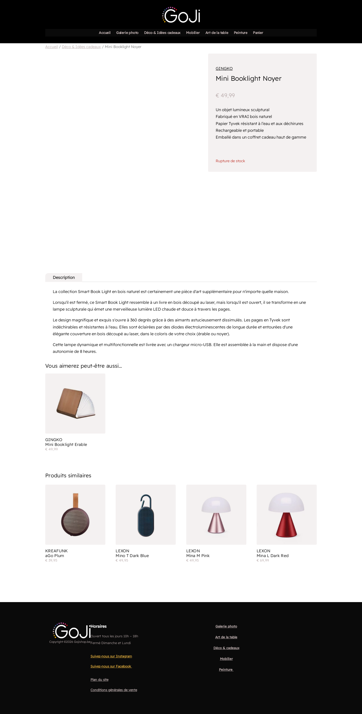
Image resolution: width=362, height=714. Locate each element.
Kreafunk (56, 551)
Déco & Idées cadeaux (162, 33)
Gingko (224, 68)
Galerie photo (127, 33)
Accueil (105, 33)
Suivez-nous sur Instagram (111, 656)
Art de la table (216, 33)
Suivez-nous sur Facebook (111, 666)
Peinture (240, 33)
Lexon (122, 551)
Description (64, 277)
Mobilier (193, 33)
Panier (258, 33)
